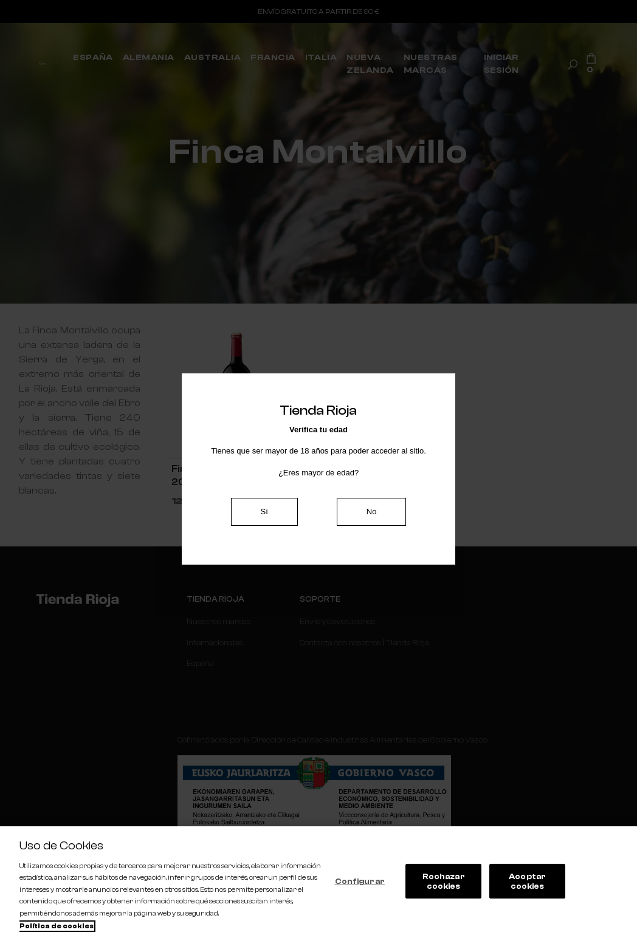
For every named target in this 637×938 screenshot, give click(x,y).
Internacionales (215, 642)
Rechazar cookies (443, 881)
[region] (318, 882)
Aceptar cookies (527, 881)
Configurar (360, 881)
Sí (264, 511)
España (200, 663)
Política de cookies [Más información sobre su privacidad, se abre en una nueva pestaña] (56, 926)
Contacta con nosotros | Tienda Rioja (364, 642)
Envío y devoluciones (338, 621)
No (372, 511)
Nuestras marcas (219, 621)
